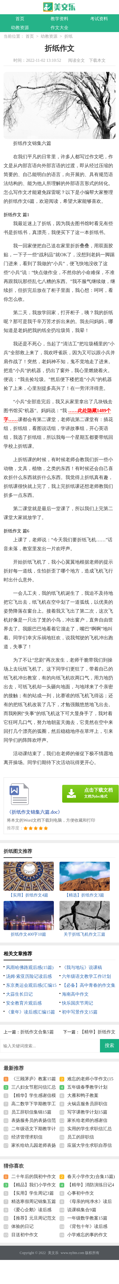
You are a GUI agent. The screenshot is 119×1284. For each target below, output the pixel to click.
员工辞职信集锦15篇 (31, 1112)
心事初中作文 (80, 1193)
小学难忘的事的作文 (87, 1234)
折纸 (68, 36)
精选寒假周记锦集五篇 (33, 1201)
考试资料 (99, 18)
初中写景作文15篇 (80, 1012)
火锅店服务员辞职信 (87, 1103)
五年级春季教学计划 (87, 1087)
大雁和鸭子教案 (82, 1095)
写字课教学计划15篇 (87, 1112)
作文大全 (59, 27)
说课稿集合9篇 (81, 1209)
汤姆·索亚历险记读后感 (29, 976)
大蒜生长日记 (19, 994)
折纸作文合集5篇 (37, 1032)
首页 (19, 18)
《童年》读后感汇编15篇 (30, 1012)
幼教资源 (20, 27)
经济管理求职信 (27, 1137)
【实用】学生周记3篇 (32, 1193)
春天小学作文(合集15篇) (91, 1176)
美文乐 (53, 1253)
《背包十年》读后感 (87, 1226)
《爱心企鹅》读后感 (31, 1209)
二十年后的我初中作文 (33, 1176)
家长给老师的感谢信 (87, 1120)
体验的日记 (22, 1226)
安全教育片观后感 (24, 1003)
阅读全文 (76, 60)
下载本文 (97, 60)
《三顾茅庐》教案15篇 (33, 1078)
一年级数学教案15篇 (87, 1218)
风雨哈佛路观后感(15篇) (30, 967)
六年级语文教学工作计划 (86, 976)
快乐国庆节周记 (77, 1003)
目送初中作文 (24, 1234)
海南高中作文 (75, 994)
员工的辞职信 (80, 1137)
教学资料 (59, 18)
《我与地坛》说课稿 (82, 967)
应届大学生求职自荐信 (89, 1145)
